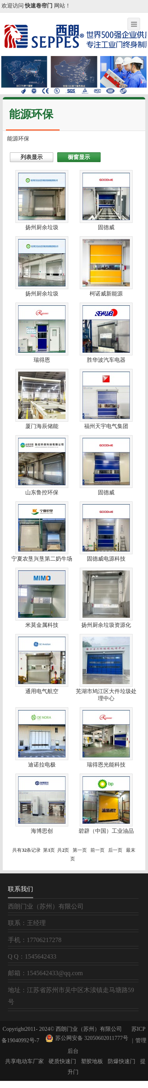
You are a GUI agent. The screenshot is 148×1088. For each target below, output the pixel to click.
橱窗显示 (79, 157)
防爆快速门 (121, 1061)
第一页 (80, 850)
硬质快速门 (62, 1061)
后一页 (115, 850)
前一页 (97, 850)
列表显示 (32, 157)
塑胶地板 (92, 1061)
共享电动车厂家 (24, 1061)
